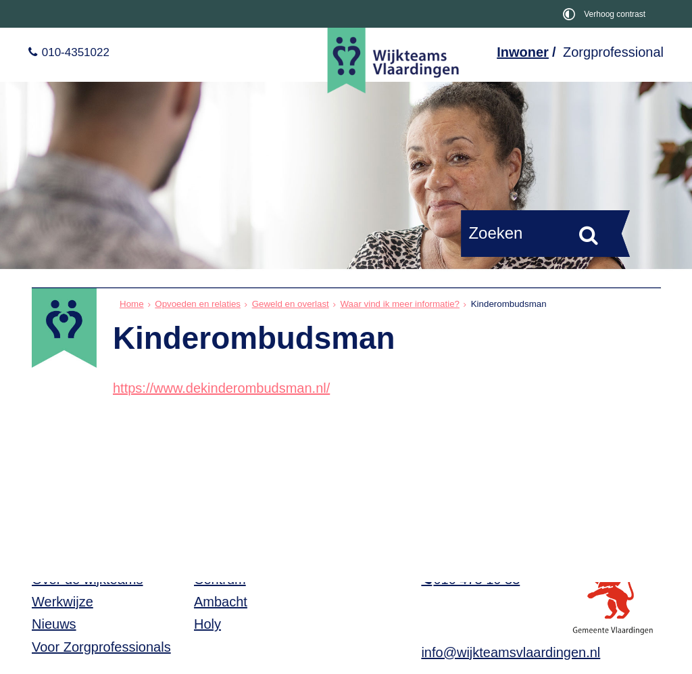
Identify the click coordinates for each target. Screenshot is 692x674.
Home (132, 304)
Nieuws (54, 624)
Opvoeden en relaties (198, 304)
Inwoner (523, 52)
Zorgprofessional (613, 52)
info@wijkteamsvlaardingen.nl (510, 652)
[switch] (606, 14)
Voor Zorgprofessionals (101, 647)
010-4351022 (74, 52)
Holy (207, 624)
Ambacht (220, 601)
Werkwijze (62, 601)
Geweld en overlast (290, 304)
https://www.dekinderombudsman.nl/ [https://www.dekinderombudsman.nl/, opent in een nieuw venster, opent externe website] (221, 388)
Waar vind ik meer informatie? (400, 304)
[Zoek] (588, 234)
